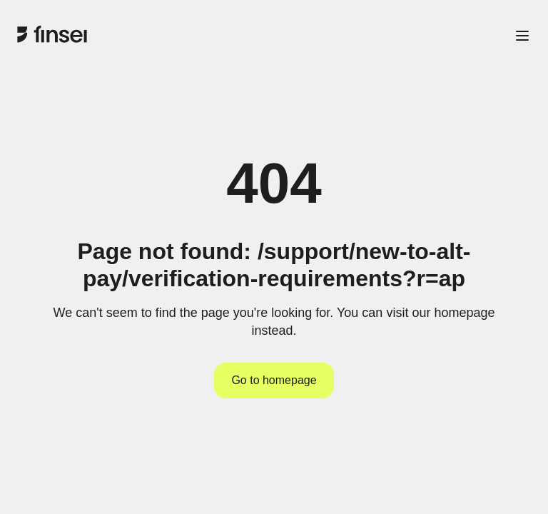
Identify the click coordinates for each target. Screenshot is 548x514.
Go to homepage (273, 380)
